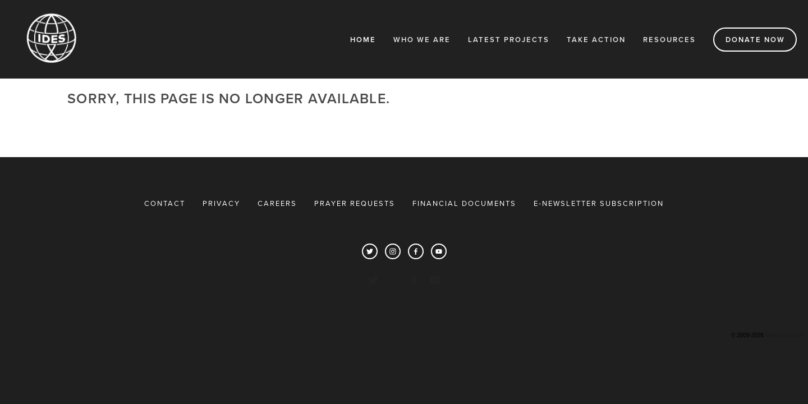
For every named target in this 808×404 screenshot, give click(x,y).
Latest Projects (508, 39)
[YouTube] (439, 251)
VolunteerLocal (783, 335)
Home (363, 39)
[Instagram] (393, 251)
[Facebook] (416, 251)
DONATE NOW (755, 39)
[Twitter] (370, 251)
